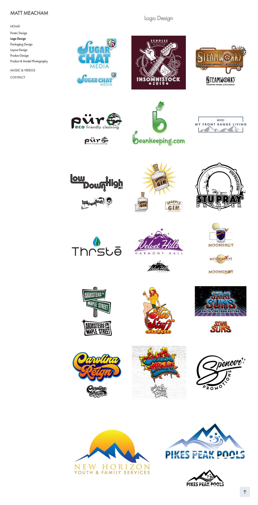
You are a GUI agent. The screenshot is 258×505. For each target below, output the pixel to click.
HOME (15, 26)
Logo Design (18, 39)
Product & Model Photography (29, 61)
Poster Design (18, 33)
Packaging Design (21, 44)
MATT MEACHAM (29, 13)
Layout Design (19, 50)
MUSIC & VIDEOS (22, 70)
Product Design (19, 55)
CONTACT (17, 77)
